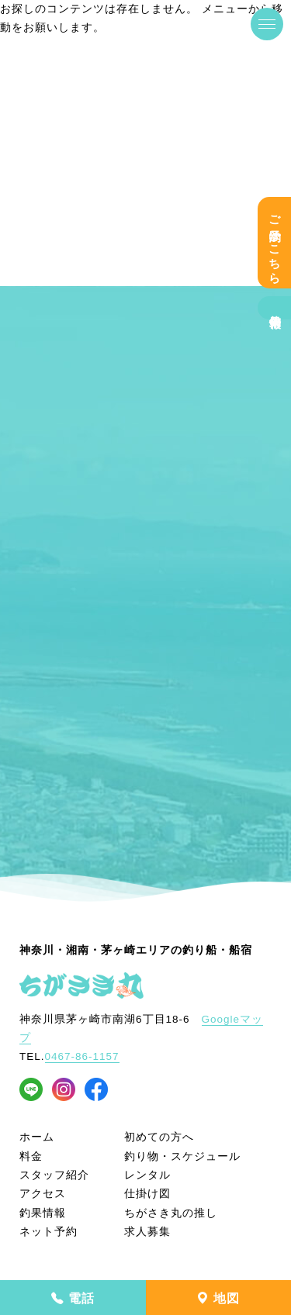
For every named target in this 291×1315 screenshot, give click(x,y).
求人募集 (147, 1231)
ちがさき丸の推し (170, 1213)
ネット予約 (48, 1231)
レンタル (147, 1175)
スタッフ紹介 (54, 1175)
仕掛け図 (147, 1193)
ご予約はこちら (274, 242)
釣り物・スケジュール (182, 1156)
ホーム (36, 1137)
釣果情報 (274, 307)
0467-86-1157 (82, 1056)
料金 (31, 1156)
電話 (73, 1298)
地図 (218, 1298)
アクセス (42, 1193)
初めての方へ (159, 1137)
